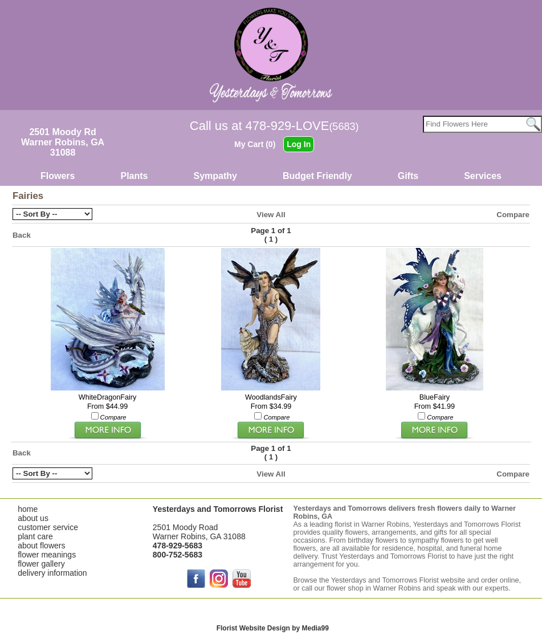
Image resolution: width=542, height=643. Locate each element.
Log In (299, 144)
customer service (48, 527)
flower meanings (47, 554)
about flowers (41, 545)
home (28, 509)
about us (33, 518)
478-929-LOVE (302, 126)
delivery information (52, 572)
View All (270, 214)
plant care (35, 536)
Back (22, 235)
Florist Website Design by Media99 (273, 628)
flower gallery (41, 563)
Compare (512, 214)
